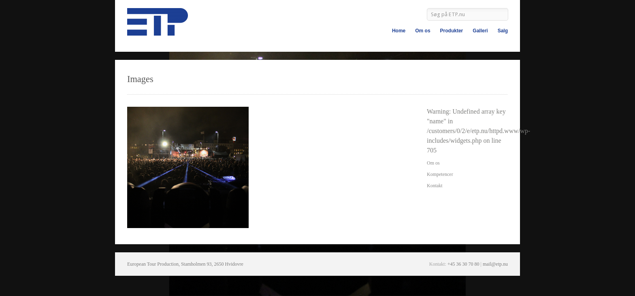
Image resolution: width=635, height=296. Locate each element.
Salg (503, 31)
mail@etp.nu (495, 264)
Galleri (480, 31)
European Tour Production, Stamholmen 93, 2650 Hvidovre (185, 264)
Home (398, 31)
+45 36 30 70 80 (463, 264)
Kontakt (435, 185)
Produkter (451, 31)
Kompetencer (440, 174)
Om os (422, 31)
